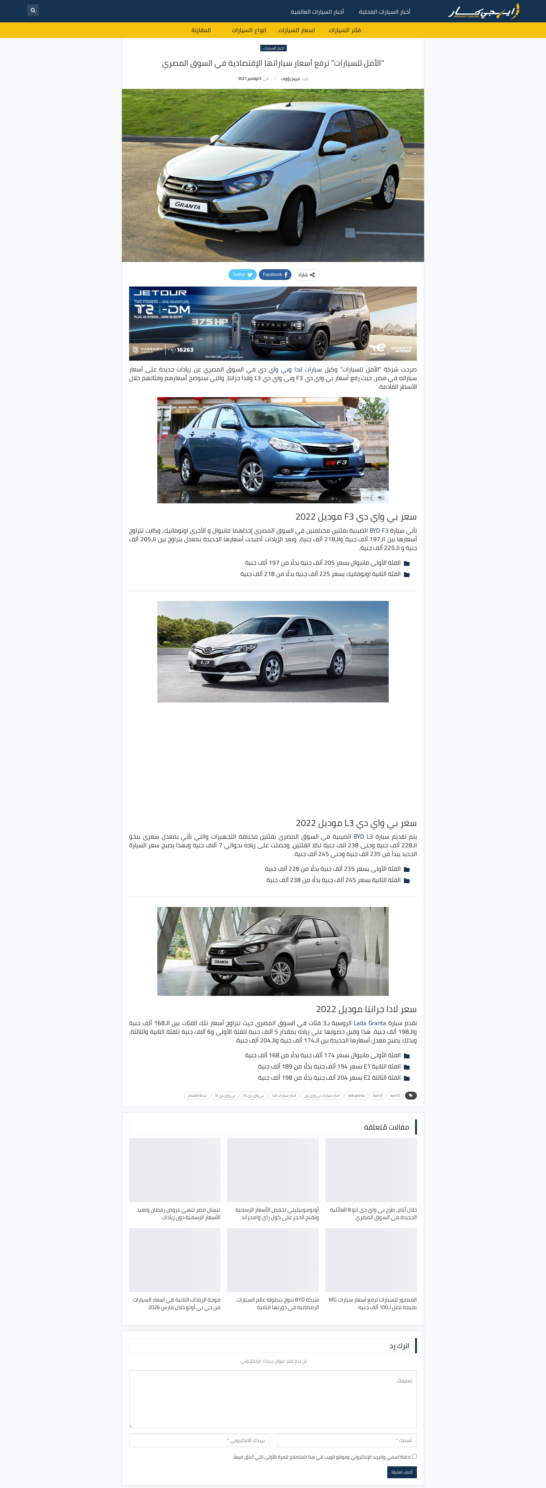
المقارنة (201, 30)
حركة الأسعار (197, 1095)
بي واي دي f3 (253, 1095)
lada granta (356, 1095)
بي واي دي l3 (225, 1095)
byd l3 (377, 1095)
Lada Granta (370, 1023)
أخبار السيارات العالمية (317, 11)
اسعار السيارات (296, 30)
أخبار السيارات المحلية (384, 11)
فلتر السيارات (345, 30)
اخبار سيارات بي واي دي (322, 1095)
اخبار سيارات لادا (284, 1095)
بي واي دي (273, 369)
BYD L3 (363, 836)
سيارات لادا (308, 369)
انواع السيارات (249, 30)
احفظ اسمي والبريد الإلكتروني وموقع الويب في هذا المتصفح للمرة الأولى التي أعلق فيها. (321, 1457)
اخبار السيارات (273, 48)
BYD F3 (379, 530)
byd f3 (395, 1095)
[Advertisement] (273, 759)
